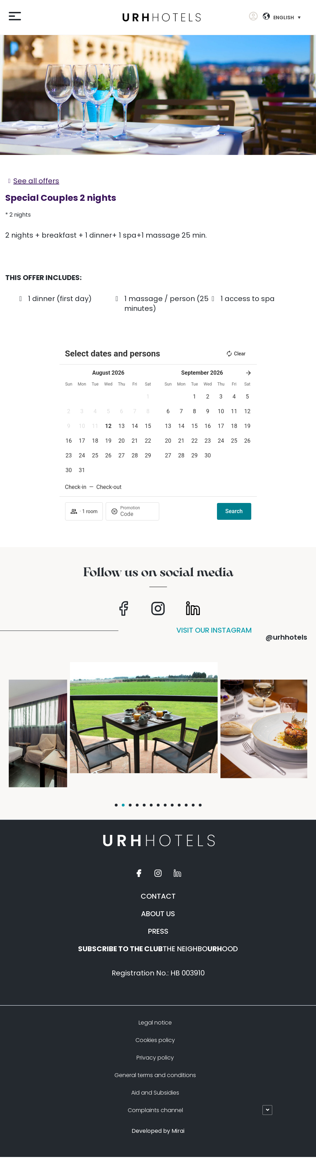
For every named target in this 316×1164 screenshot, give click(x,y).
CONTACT (158, 896)
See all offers (36, 181)
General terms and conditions (155, 1075)
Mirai (177, 1131)
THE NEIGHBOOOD (158, 949)
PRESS (158, 931)
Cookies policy (155, 1040)
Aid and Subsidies (155, 1093)
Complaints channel (155, 1110)
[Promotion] (137, 514)
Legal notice (155, 1023)
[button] (116, 805)
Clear (236, 353)
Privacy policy (155, 1058)
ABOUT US (158, 914)
